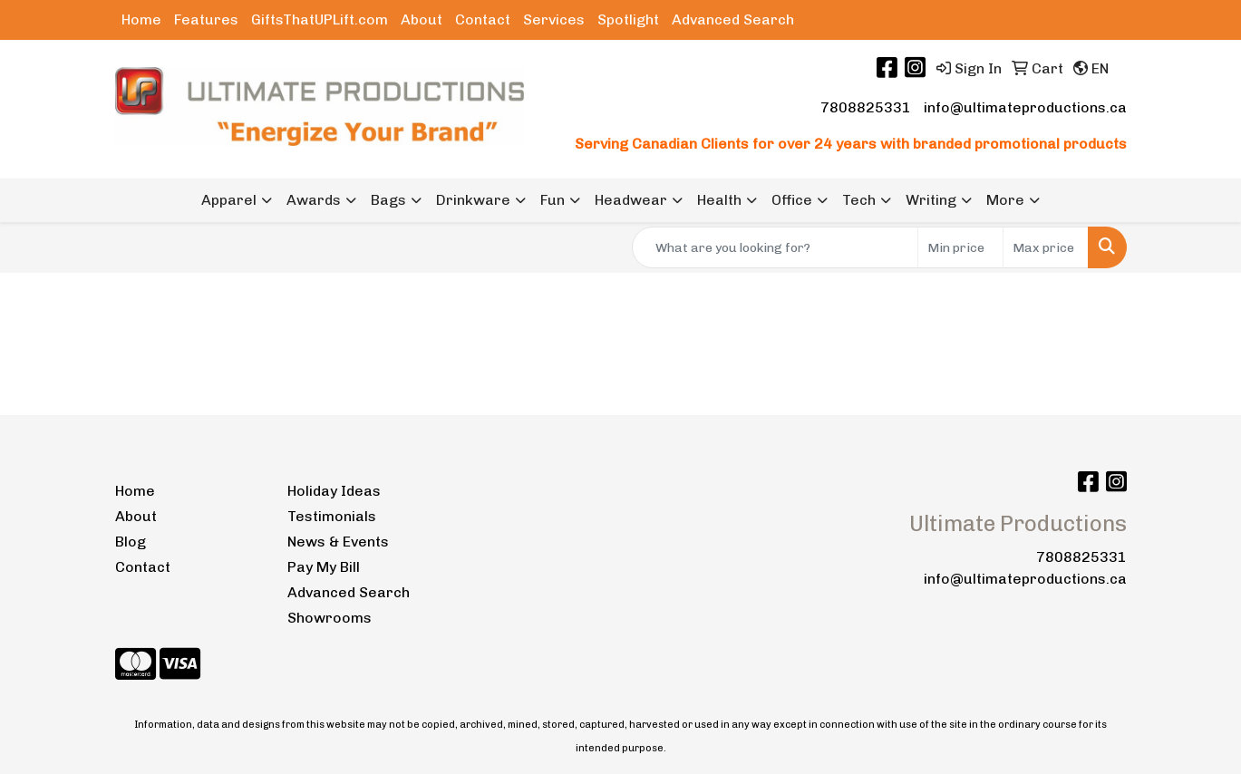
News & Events (338, 541)
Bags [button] (388, 199)
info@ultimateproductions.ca (1025, 107)
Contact (482, 19)
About (421, 19)
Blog (130, 541)
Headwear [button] (631, 199)
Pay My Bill (323, 567)
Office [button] (791, 199)
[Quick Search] (775, 247)
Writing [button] (931, 199)
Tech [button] (859, 199)
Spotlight (628, 19)
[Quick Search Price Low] (960, 247)
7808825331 (865, 107)
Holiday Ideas (334, 490)
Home (141, 19)
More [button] (1005, 199)
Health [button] (719, 199)
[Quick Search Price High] (1046, 247)
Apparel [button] (229, 199)
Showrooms (329, 617)
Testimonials (331, 516)
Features (206, 19)
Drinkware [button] (473, 199)
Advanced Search (733, 19)
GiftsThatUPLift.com (319, 19)
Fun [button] (552, 199)
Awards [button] (313, 199)
